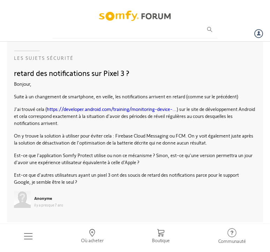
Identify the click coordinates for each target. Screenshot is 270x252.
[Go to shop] (161, 236)
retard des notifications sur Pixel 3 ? (71, 72)
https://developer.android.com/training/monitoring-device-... (112, 109)
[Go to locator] (92, 236)
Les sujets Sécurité (44, 58)
